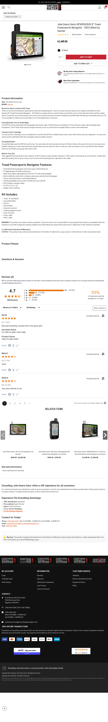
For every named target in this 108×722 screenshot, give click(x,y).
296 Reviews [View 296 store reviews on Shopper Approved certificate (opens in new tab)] (15, 300)
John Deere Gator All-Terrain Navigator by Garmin (18, 452)
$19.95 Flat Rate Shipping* (13, 511)
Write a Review (99, 308)
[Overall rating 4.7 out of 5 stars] (12, 296)
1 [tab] (25, 64)
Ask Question (76, 34)
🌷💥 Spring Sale (54, 2)
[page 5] (25, 403)
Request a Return (79, 582)
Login (4, 575)
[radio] (54, 290)
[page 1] (4, 403)
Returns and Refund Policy (82, 579)
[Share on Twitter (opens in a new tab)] (13, 346)
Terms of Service (43, 589)
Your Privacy (41, 586)
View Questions (90, 34)
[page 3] (15, 403)
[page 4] (20, 403)
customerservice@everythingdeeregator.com (23, 523)
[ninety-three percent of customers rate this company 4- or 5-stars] (95, 295)
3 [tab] (27, 64)
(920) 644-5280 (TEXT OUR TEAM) (17, 607)
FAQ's (75, 586)
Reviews (40, 575)
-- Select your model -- (11, 17)
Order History (6, 582)
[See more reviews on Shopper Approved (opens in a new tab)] (17, 346)
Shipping (76, 575)
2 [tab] (26, 64)
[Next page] (30, 403)
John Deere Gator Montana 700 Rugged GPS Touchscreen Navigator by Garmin (54, 452)
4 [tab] (29, 64)
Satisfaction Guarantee (45, 582)
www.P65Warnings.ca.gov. (30, 540)
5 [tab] (30, 64)
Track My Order (7, 579)
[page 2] (10, 403)
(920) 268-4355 (12, 521)
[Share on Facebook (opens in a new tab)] (9, 346)
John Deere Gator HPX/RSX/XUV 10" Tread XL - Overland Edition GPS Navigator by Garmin (90, 452)
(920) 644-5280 (11, 526)
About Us (40, 579)
